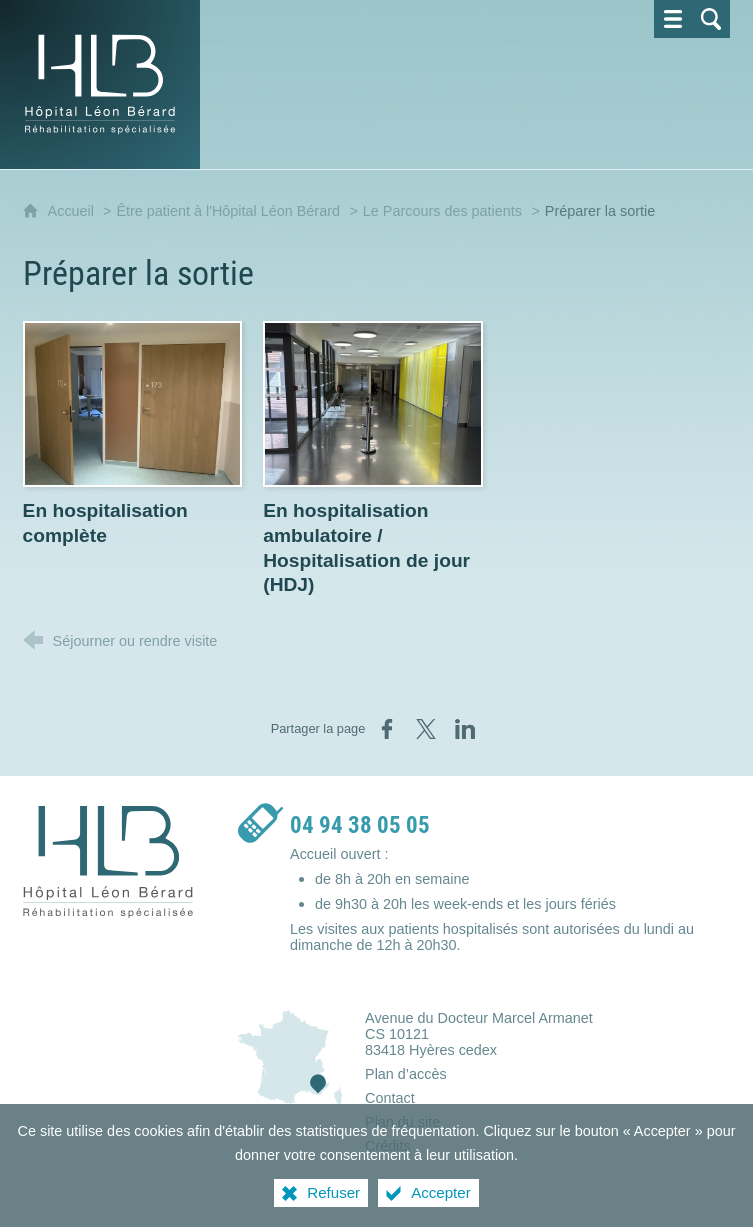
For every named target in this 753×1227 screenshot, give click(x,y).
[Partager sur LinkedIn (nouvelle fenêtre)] (465, 729)
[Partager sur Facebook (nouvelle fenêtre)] (387, 729)
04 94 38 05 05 (360, 825)
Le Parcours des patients (442, 211)
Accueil (73, 211)
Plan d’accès (406, 1074)
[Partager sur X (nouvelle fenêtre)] (426, 729)
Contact (390, 1098)
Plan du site (402, 1122)
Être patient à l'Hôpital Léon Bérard (228, 211)
